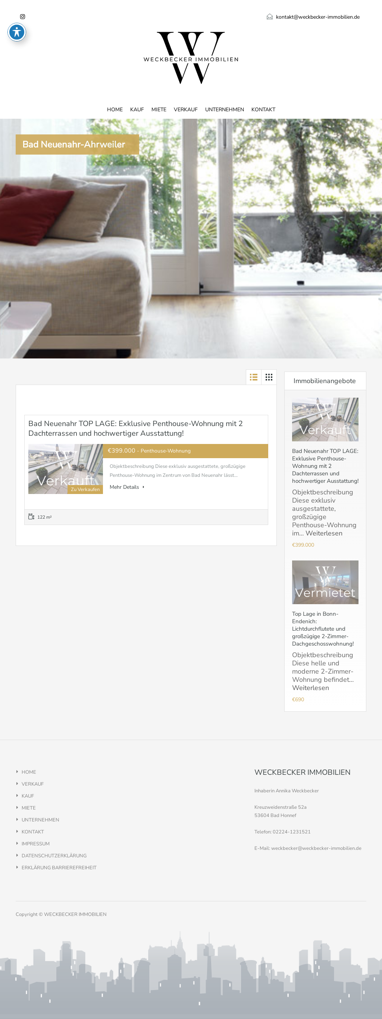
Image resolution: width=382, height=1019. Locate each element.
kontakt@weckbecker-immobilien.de (318, 17)
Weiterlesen (324, 533)
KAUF (137, 109)
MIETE (158, 109)
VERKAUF (186, 109)
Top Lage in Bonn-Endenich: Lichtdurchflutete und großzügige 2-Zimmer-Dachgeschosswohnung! (323, 628)
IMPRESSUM (36, 844)
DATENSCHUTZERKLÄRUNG (54, 855)
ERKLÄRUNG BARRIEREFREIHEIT (59, 867)
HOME (115, 109)
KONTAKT (263, 109)
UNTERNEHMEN (224, 109)
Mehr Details (127, 487)
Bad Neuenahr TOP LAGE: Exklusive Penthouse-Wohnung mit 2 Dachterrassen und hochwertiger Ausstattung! (135, 428)
